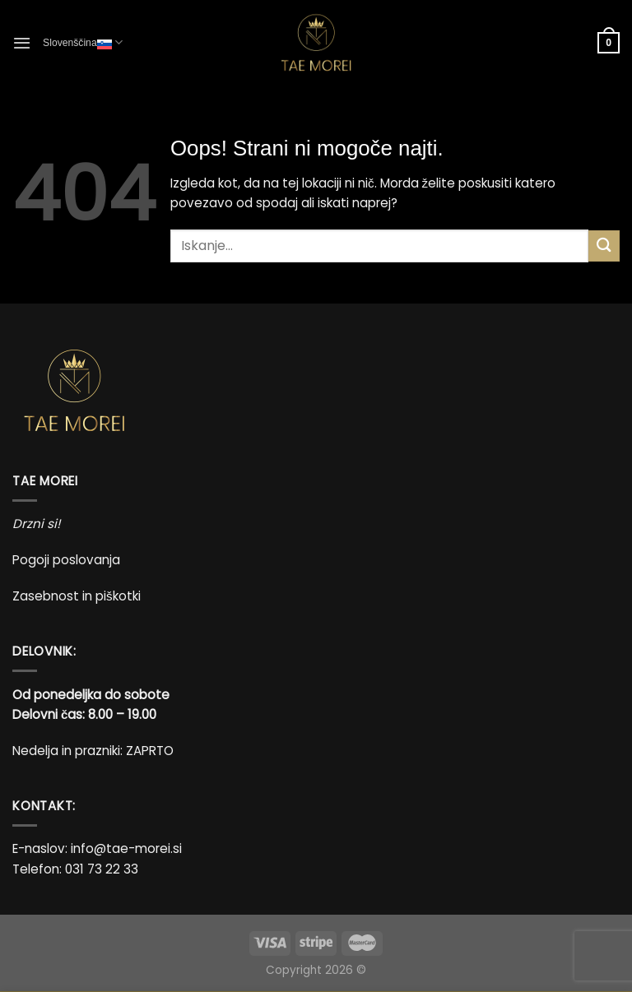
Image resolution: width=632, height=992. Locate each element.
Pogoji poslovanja (66, 559)
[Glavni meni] (21, 43)
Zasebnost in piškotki (76, 596)
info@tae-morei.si (126, 848)
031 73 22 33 (101, 869)
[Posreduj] (604, 245)
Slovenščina (83, 42)
